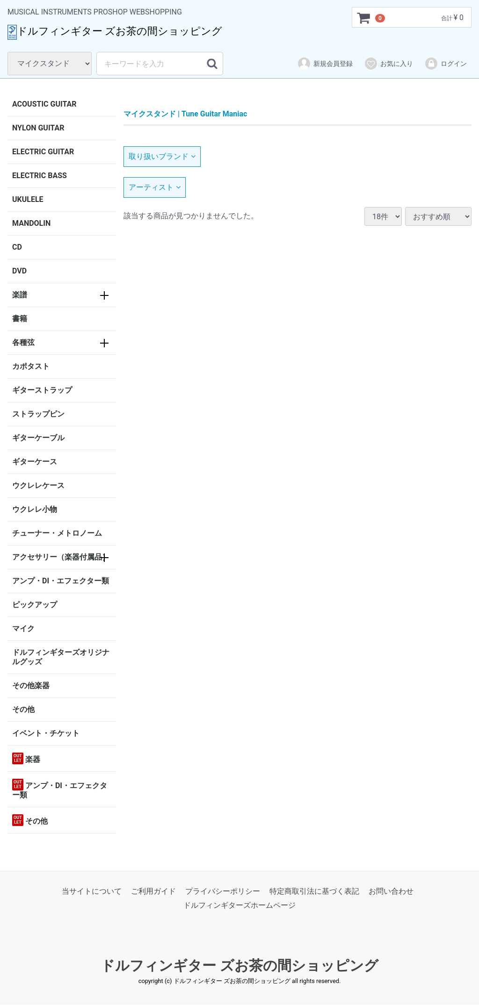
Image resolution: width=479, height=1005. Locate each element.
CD (17, 247)
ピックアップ (34, 604)
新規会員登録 (325, 64)
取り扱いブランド (162, 156)
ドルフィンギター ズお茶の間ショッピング (239, 965)
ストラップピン (38, 413)
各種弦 (23, 342)
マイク (23, 628)
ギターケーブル (38, 437)
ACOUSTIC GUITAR (44, 104)
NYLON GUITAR (38, 127)
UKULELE (28, 199)
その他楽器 (31, 685)
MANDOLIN (31, 223)
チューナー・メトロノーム (57, 533)
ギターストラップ (42, 390)
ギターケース (34, 461)
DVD (19, 270)
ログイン (445, 64)
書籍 (19, 318)
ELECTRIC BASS (39, 175)
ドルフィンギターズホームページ (239, 905)
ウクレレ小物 (34, 509)
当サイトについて (92, 891)
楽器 (26, 758)
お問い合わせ (391, 891)
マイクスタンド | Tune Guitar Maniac (185, 113)
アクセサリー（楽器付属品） (60, 557)
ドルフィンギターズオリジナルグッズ (60, 657)
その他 (23, 709)
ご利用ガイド (153, 891)
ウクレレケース (38, 485)
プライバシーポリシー (222, 891)
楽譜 (19, 294)
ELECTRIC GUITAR (43, 151)
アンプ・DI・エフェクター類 (60, 580)
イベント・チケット (46, 733)
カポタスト (31, 366)
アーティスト (155, 187)
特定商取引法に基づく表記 (314, 891)
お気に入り (388, 64)
